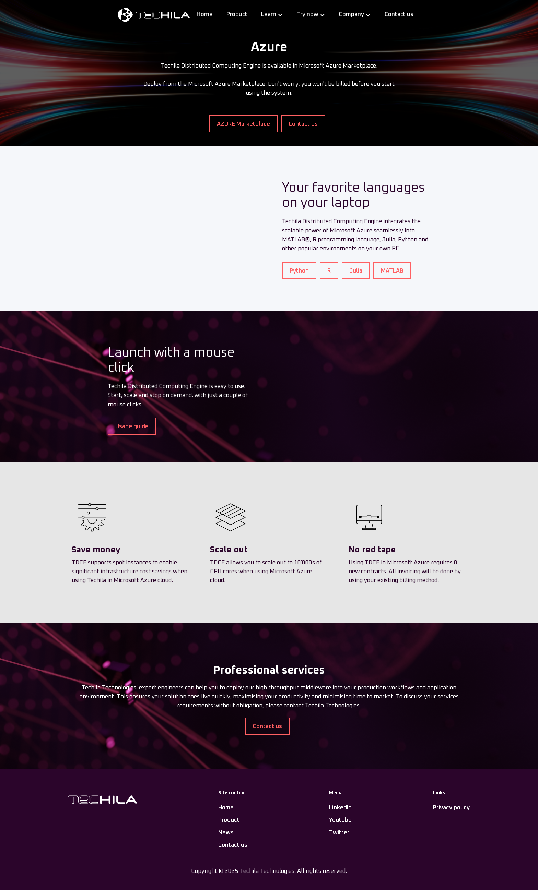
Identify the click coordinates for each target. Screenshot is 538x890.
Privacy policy (451, 808)
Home (205, 14)
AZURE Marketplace (243, 124)
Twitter (339, 833)
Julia (355, 271)
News (226, 833)
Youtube (340, 820)
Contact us (399, 14)
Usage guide (132, 427)
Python (299, 271)
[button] (272, 14)
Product (236, 14)
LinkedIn (340, 808)
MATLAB (392, 271)
